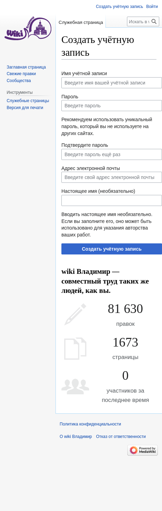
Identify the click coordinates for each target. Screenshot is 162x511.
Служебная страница (81, 22)
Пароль (69, 96)
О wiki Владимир (76, 436)
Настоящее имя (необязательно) (98, 191)
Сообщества (19, 80)
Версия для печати (25, 107)
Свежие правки (21, 73)
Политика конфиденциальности (90, 424)
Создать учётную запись (112, 249)
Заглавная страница (26, 67)
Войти (152, 6)
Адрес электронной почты (90, 168)
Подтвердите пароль (84, 145)
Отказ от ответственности (121, 436)
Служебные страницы (28, 100)
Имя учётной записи (84, 73)
